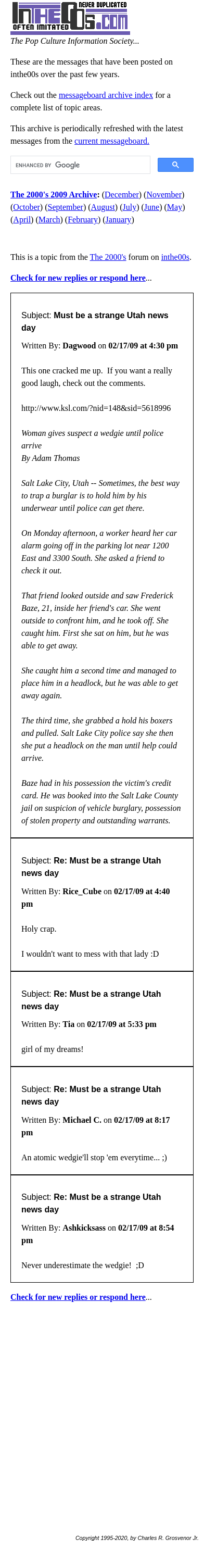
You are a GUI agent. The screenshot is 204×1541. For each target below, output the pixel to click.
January (119, 219)
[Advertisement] (102, 1414)
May (174, 207)
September (65, 207)
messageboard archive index (106, 95)
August (103, 207)
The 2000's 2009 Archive (53, 194)
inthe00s (175, 257)
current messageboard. (111, 140)
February (83, 219)
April (22, 219)
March (49, 219)
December (122, 194)
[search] (79, 165)
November (164, 194)
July (129, 207)
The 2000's (108, 257)
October (26, 207)
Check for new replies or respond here (78, 277)
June (151, 207)
